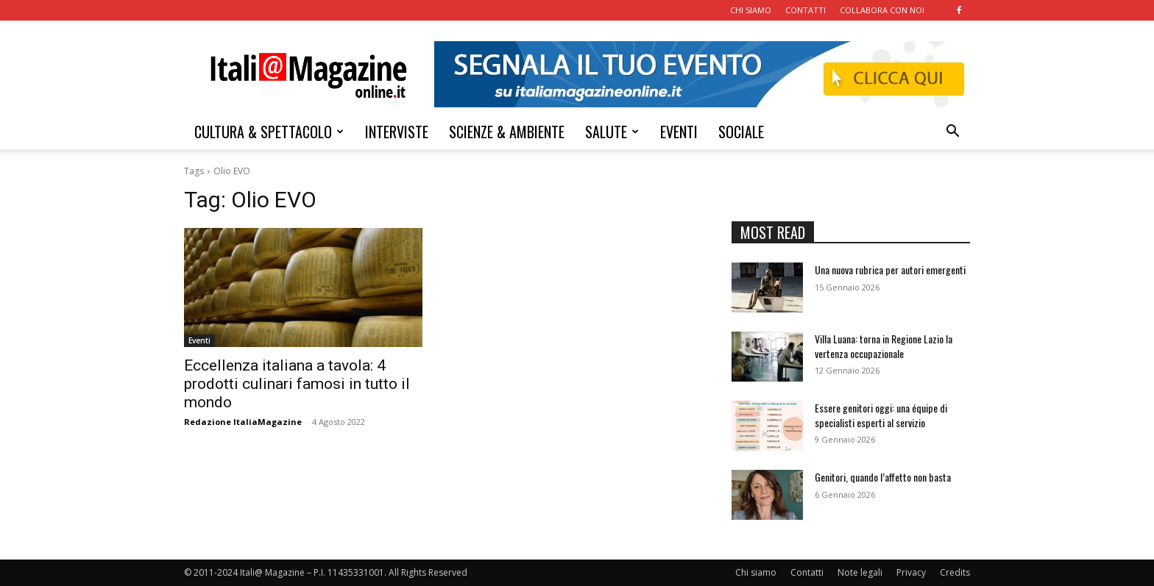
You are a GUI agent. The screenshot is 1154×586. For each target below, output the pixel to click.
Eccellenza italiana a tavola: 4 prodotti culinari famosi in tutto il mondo (297, 384)
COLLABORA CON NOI (882, 9)
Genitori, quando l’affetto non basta (883, 477)
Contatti (807, 572)
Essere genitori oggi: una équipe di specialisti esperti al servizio (881, 415)
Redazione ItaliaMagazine (243, 421)
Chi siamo (755, 572)
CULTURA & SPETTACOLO (269, 132)
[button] (952, 133)
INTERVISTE (396, 132)
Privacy (911, 572)
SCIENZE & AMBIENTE (506, 132)
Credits (955, 572)
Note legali (860, 572)
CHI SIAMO (750, 9)
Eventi (199, 340)
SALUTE (612, 132)
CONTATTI (805, 9)
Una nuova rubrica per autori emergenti (890, 269)
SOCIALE (741, 132)
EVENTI (679, 132)
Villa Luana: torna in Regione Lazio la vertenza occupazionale (883, 346)
